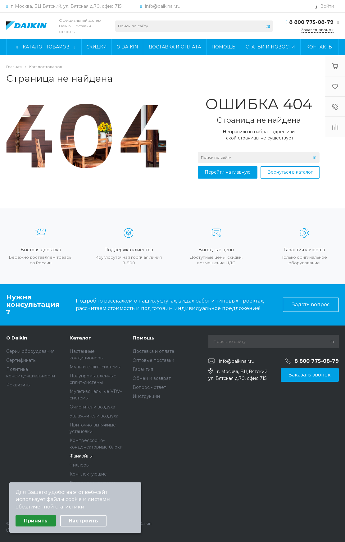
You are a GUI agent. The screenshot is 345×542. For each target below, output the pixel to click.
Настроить (83, 521)
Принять (36, 521)
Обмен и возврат (152, 378)
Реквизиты (18, 385)
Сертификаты (21, 360)
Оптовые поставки (153, 360)
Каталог (80, 338)
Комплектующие (88, 474)
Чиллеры (79, 465)
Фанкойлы (81, 456)
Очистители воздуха (92, 407)
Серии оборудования (30, 351)
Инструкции (146, 396)
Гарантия (143, 369)
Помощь (143, 338)
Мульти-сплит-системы (95, 367)
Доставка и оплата (153, 351)
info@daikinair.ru (162, 6)
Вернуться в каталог (290, 172)
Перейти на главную (228, 172)
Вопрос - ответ (149, 387)
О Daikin (16, 338)
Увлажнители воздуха (94, 416)
